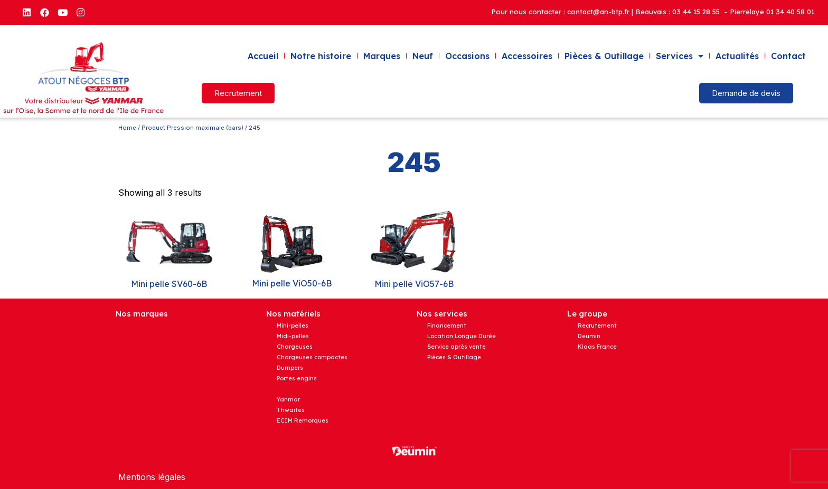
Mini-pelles (292, 325)
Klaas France (597, 346)
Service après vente (456, 346)
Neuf (422, 56)
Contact (788, 56)
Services (679, 55)
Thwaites (291, 410)
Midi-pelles (293, 336)
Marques (381, 56)
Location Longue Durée (461, 336)
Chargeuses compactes (312, 357)
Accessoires (527, 56)
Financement (446, 325)
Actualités (737, 56)
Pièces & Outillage (604, 56)
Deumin (589, 336)
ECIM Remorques (302, 420)
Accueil (263, 56)
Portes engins (297, 378)
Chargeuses (295, 346)
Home (127, 127)
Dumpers (290, 367)
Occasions (467, 56)
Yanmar (288, 399)
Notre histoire (320, 56)
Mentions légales (151, 477)
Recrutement (597, 325)
